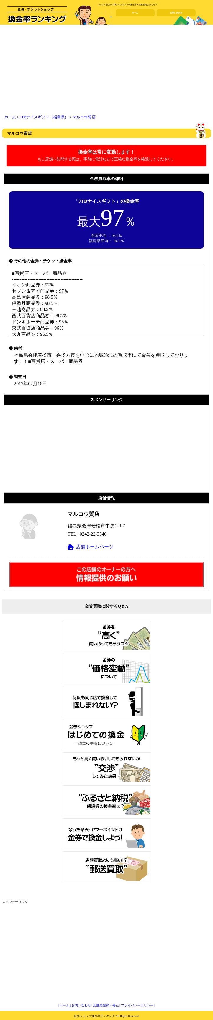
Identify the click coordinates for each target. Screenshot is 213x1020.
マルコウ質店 (84, 117)
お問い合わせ (176, 13)
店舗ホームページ (95, 546)
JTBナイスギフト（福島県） (44, 117)
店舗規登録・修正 (106, 1005)
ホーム (135, 13)
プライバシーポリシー (137, 1005)
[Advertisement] (106, 70)
